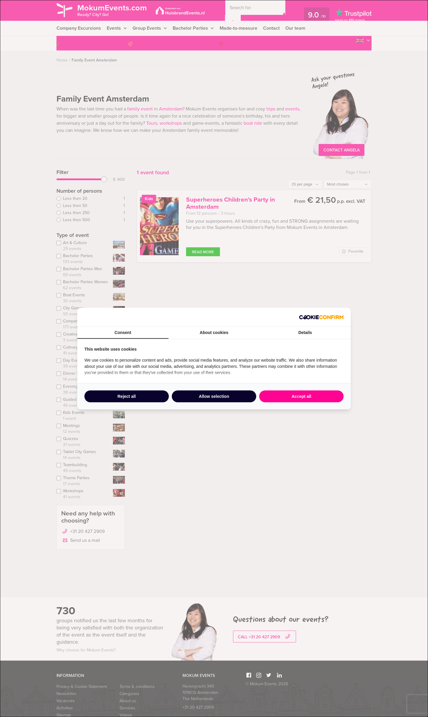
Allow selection (214, 396)
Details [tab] (305, 332)
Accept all (301, 396)
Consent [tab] (122, 332)
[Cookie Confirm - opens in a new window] (321, 317)
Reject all (126, 396)
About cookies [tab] (214, 332)
